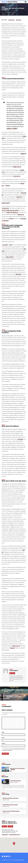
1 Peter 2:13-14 (16, 646)
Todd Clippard (11, 19)
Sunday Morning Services (15, 780)
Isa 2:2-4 (4, 210)
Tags (9, 14)
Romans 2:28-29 (6, 203)
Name (3, 732)
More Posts (12, 673)
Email (3, 737)
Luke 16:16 (9, 210)
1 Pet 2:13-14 (16, 176)
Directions (10, 826)
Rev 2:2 (11, 218)
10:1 (3, 185)
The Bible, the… (14, 12)
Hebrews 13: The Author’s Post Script (10, 798)
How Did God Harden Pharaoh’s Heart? (13, 690)
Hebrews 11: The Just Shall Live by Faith (11, 811)
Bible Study (9, 12)
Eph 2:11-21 (21, 214)
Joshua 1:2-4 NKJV (11, 129)
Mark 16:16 (18, 274)
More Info (4, 826)
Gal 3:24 (7, 185)
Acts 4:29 (5, 244)
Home (3, 12)
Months (13, 14)
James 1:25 (9, 212)
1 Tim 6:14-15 (5, 208)
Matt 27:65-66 (9, 257)
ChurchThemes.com (20, 859)
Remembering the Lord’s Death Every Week (12, 697)
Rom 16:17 (6, 220)
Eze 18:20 (20, 439)
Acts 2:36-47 (15, 210)
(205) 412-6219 (5, 834)
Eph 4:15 (12, 648)
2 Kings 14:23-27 (17, 166)
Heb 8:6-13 (19, 197)
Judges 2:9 (23, 153)
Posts (5, 12)
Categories (4, 14)
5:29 (11, 244)
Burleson (9, 2)
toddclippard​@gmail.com (14, 834)
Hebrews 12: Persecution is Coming (10, 804)
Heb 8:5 (22, 183)
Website (3, 743)
